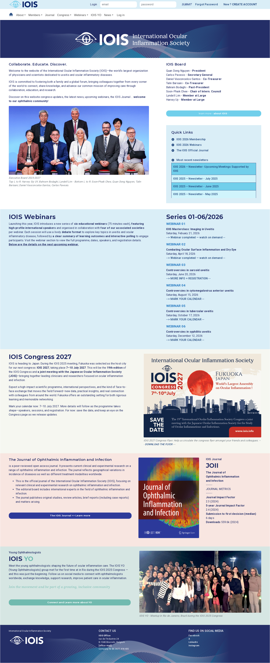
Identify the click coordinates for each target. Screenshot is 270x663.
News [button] (107, 15)
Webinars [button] (80, 15)
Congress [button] (63, 15)
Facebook (194, 635)
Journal (49, 15)
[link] (186, 4)
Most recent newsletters (189, 160)
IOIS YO (96, 15)
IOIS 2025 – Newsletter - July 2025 (195, 178)
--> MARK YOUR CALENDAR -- (185, 299)
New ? (240, 4)
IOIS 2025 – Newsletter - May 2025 (195, 194)
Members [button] (34, 15)
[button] (70, 516)
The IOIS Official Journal (190, 150)
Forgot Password (206, 4)
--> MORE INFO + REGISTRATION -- (188, 278)
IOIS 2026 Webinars (186, 144)
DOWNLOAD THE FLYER (158, 444)
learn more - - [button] (214, 113)
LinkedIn (193, 642)
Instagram (194, 645)
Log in (121, 15)
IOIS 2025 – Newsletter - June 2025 (196, 186)
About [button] (20, 15)
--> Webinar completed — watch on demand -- (195, 237)
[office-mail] (105, 645)
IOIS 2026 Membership (188, 139)
